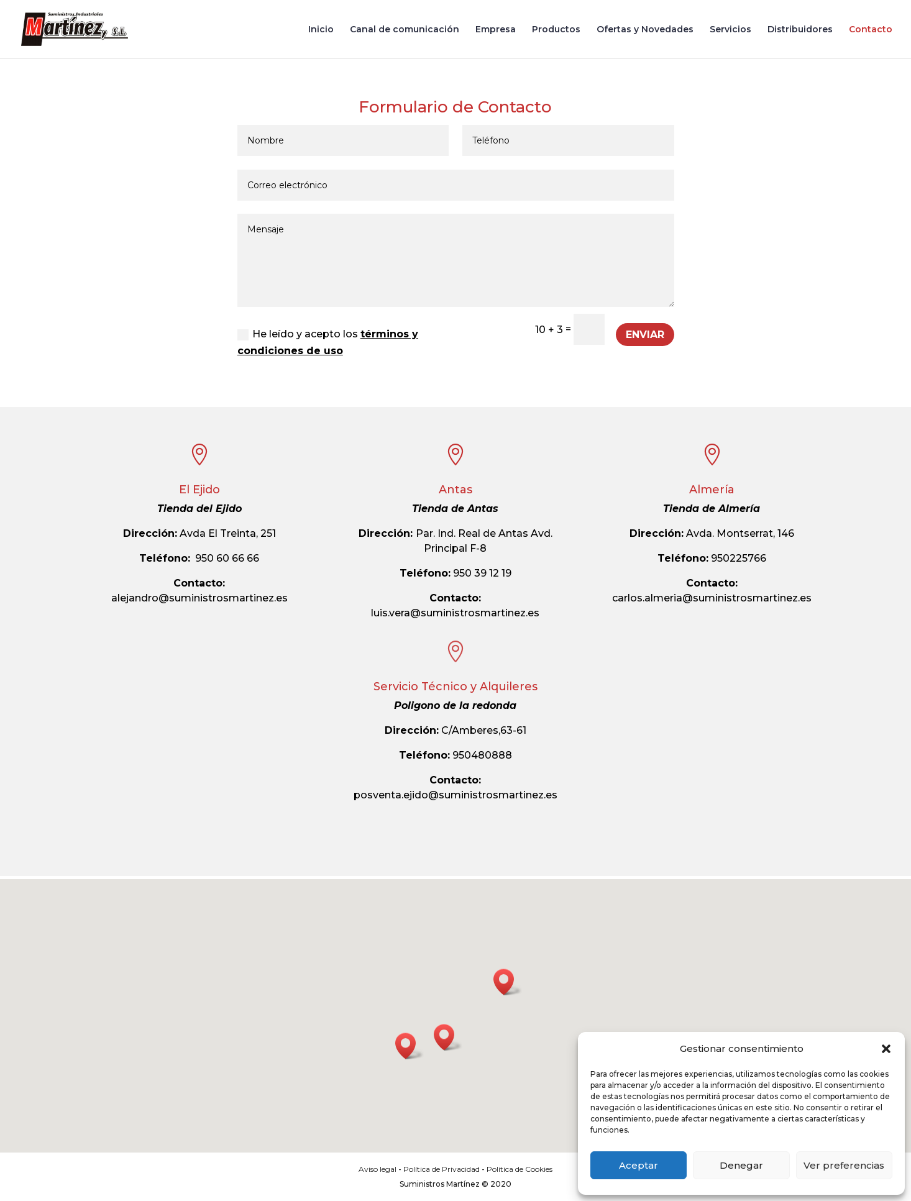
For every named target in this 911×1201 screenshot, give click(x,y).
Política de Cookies (519, 1169)
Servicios (730, 30)
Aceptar (638, 1165)
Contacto (870, 30)
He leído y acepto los (327, 342)
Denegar (741, 1165)
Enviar (645, 334)
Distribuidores (800, 30)
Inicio (321, 30)
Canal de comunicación (404, 30)
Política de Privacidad (441, 1169)
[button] (886, 1049)
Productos (556, 30)
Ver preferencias (843, 1165)
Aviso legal (377, 1169)
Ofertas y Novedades (645, 30)
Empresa (495, 30)
